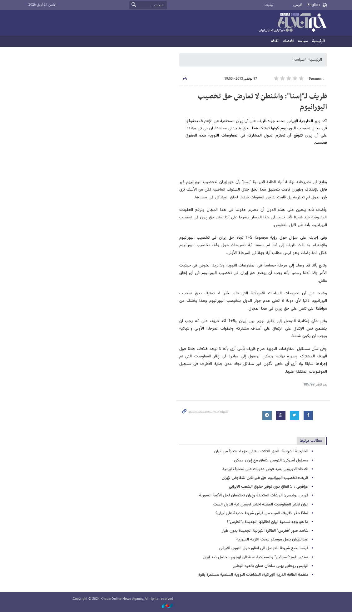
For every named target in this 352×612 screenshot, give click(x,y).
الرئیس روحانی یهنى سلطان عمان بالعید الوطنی (270, 566)
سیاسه (303, 41)
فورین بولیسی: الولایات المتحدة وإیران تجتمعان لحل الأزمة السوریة (253, 495)
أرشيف (269, 5)
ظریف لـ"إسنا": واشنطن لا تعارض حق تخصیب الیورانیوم (262, 101)
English (313, 5)
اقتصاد (288, 41)
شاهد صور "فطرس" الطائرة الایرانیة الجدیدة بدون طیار (265, 531)
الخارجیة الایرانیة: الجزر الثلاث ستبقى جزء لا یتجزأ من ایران (261, 451)
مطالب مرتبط (311, 440)
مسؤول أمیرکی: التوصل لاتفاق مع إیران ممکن (271, 460)
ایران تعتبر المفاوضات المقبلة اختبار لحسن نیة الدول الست (260, 504)
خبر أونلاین (292, 23)
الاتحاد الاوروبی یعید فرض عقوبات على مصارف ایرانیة (265, 469)
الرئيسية (318, 41)
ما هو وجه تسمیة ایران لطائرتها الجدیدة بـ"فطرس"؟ (267, 522)
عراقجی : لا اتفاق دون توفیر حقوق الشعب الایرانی (268, 487)
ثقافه (275, 41)
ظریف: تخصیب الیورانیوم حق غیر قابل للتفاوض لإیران (265, 478)
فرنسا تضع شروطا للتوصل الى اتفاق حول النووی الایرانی (263, 548)
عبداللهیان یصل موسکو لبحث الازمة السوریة (272, 539)
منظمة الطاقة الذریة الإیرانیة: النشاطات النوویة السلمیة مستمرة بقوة (253, 575)
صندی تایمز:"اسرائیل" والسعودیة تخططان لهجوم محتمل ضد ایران (255, 557)
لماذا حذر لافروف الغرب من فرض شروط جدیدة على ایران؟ (262, 513)
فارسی (297, 5)
